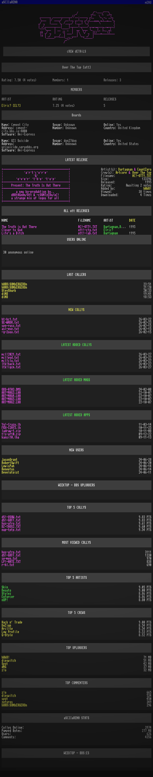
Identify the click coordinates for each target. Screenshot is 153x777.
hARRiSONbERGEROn (14, 284)
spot (5, 698)
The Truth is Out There (19, 226)
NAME (5, 220)
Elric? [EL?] (11, 105)
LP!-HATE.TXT (11, 561)
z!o (4, 670)
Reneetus (8, 469)
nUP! (5, 600)
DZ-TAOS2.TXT (11, 526)
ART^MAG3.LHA (11, 392)
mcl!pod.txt (10, 357)
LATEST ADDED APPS (76, 415)
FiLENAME (84, 220)
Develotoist (10, 472)
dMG (4, 667)
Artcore (121, 172)
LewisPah (8, 466)
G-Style (7, 635)
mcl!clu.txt (10, 360)
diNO (5, 293)
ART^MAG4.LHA (11, 395)
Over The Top (141, 172)
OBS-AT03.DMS (11, 389)
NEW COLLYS (76, 309)
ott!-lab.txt (87, 233)
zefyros (7, 702)
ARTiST (108, 220)
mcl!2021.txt (11, 354)
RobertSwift (10, 462)
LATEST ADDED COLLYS (76, 344)
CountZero (144, 169)
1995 (132, 226)
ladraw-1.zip (11, 431)
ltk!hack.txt (11, 364)
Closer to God (12, 230)
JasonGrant (10, 459)
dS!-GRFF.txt (11, 520)
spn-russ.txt (11, 325)
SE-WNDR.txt (10, 322)
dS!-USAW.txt (11, 517)
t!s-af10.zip (11, 434)
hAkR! (6, 657)
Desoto (6, 590)
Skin (5, 587)
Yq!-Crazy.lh (11, 424)
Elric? (108, 230)
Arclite (7, 628)
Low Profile (10, 631)
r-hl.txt (8, 565)
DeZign (6, 625)
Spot (5, 663)
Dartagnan (125, 169)
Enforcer (8, 596)
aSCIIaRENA (10, 2)
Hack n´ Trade (12, 622)
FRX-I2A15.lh (11, 427)
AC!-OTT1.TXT (141, 175)
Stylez (6, 593)
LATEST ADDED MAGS (76, 380)
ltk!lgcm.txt (11, 367)
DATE (132, 220)
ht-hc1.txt (10, 319)
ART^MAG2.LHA (11, 402)
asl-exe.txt (10, 328)
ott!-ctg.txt (87, 230)
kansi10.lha (10, 437)
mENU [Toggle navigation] (148, 2)
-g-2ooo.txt (10, 332)
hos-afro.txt (11, 523)
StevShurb (9, 290)
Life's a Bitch (13, 233)
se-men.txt (10, 558)
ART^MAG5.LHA (11, 399)
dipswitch (9, 660)
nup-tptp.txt (11, 529)
